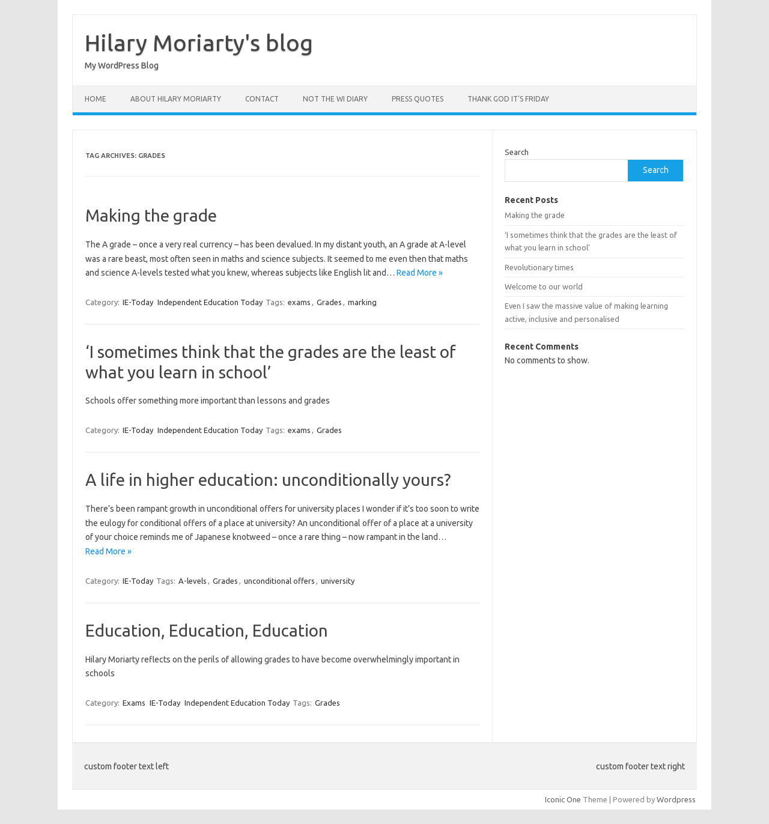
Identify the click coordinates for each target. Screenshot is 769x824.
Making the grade (151, 215)
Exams (134, 702)
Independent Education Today (210, 302)
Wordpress (676, 799)
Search (517, 152)
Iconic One (563, 799)
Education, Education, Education (206, 630)
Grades (329, 302)
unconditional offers (279, 581)
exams (299, 302)
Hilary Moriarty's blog (199, 42)
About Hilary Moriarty (175, 99)
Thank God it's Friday (508, 99)
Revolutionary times (539, 267)
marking (362, 302)
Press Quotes (417, 99)
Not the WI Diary (335, 99)
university (337, 581)
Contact (262, 99)
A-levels (192, 581)
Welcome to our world (544, 286)
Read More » (420, 272)
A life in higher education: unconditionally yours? (268, 479)
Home (95, 99)
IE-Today (138, 302)
